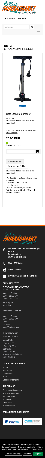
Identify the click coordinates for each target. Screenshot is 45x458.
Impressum (7, 371)
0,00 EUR (15, 19)
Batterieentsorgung (11, 380)
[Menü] (38, 32)
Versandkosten (9, 396)
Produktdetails (15, 161)
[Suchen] (32, 27)
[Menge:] (21, 151)
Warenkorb (7, 400)
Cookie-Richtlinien (35, 449)
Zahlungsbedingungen (12, 390)
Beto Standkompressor (18, 114)
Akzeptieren (38, 454)
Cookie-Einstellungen (13, 454)
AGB (5, 377)
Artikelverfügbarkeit (11, 393)
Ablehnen (27, 454)
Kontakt (6, 367)
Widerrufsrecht (9, 406)
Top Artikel (7, 403)
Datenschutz (8, 374)
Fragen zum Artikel (17, 166)
